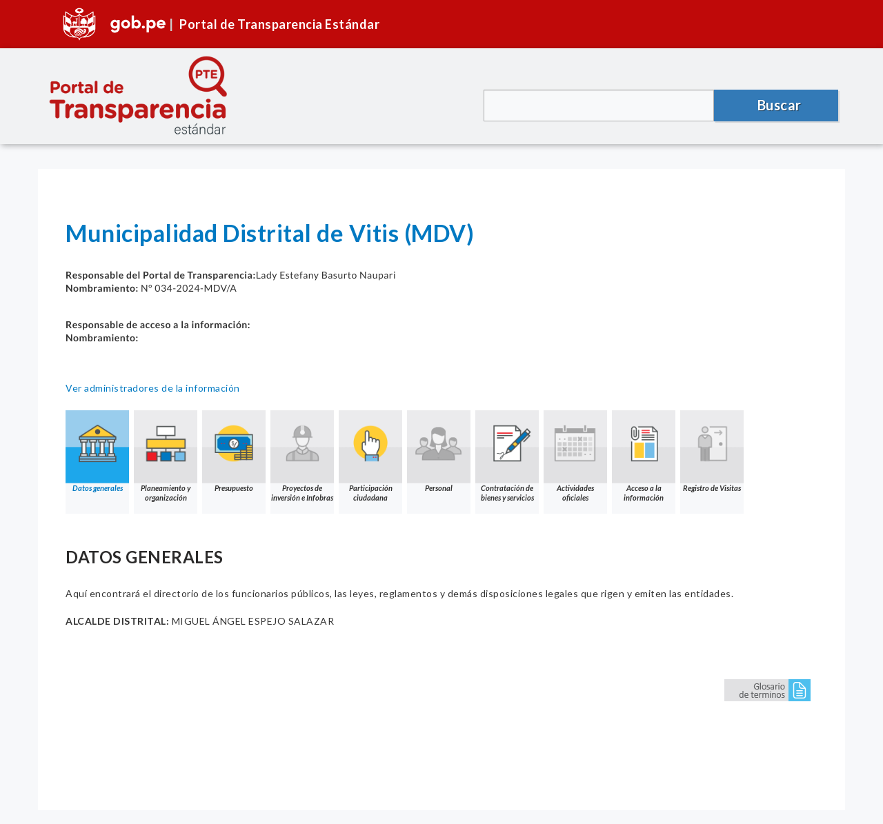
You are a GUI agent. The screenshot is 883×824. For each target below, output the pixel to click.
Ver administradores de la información (153, 388)
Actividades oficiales (575, 456)
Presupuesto (234, 451)
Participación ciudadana (370, 456)
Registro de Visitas (712, 451)
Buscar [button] (779, 105)
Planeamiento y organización (165, 456)
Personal (438, 451)
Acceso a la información (643, 456)
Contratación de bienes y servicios (507, 456)
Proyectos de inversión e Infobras (302, 456)
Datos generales (97, 451)
